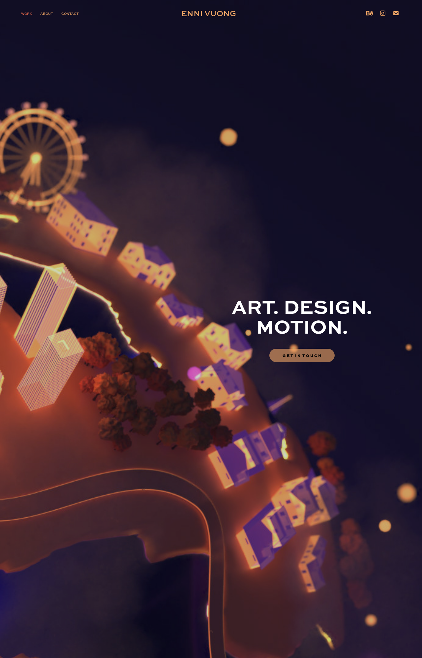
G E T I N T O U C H (302, 355)
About (46, 13)
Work (26, 13)
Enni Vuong (208, 13)
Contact (70, 13)
